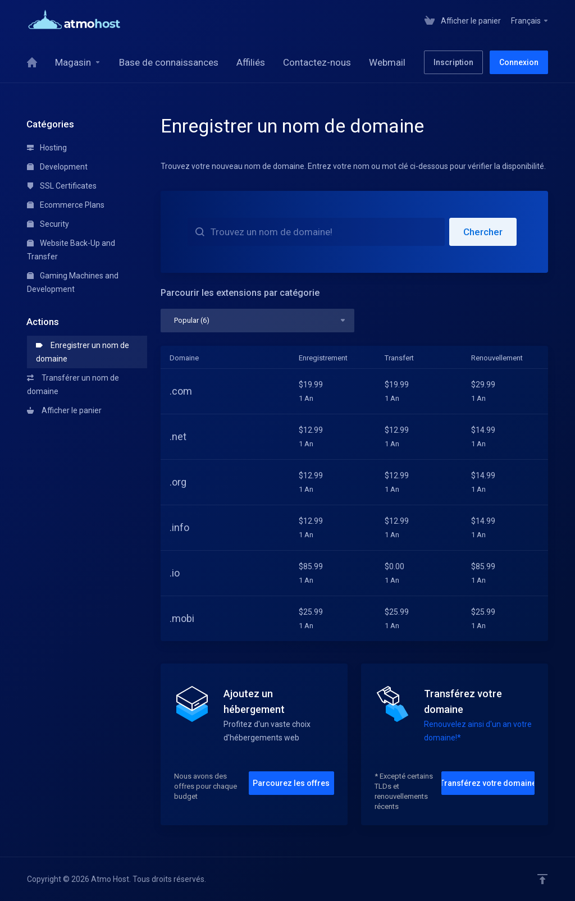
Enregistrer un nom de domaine (82, 352)
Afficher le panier (64, 410)
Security (48, 223)
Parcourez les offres (291, 783)
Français (530, 20)
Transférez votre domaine (488, 783)
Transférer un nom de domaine (73, 384)
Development (57, 166)
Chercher (483, 231)
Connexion (519, 62)
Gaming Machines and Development (72, 282)
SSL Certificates (62, 185)
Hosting (47, 147)
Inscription (453, 62)
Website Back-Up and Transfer (71, 250)
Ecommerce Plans (65, 204)
